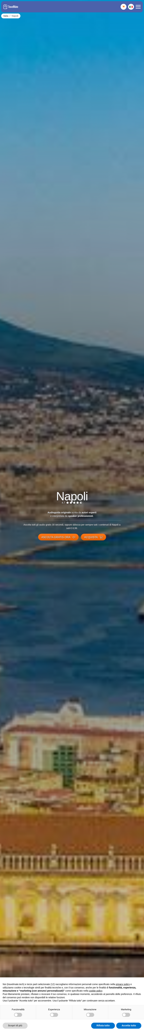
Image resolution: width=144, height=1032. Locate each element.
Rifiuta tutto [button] (103, 1025)
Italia (5, 16)
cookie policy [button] (95, 990)
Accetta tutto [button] (129, 1025)
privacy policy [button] (123, 984)
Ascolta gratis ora (58, 537)
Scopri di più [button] (15, 1025)
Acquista (93, 537)
